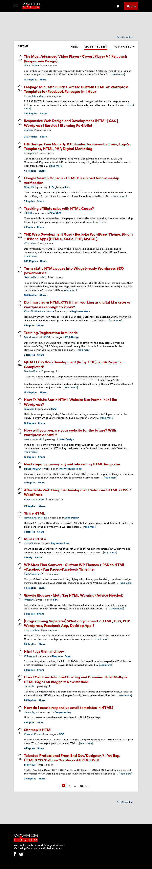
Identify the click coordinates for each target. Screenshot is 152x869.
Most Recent (95, 47)
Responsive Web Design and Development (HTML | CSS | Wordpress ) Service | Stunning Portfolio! (71, 123)
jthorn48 (28, 543)
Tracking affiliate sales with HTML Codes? (59, 208)
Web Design (72, 337)
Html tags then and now (44, 651)
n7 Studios (30, 243)
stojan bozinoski (33, 439)
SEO (53, 409)
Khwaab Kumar (33, 734)
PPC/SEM (55, 213)
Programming (62, 712)
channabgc (30, 712)
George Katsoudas (35, 277)
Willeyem (29, 656)
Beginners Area (61, 187)
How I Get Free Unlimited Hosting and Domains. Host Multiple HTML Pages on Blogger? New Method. (75, 679)
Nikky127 (29, 187)
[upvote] (20, 58)
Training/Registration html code (51, 332)
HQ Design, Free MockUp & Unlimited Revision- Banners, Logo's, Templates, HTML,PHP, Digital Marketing (77, 146)
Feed (74, 47)
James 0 (29, 686)
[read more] (118, 74)
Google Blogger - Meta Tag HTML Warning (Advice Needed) (73, 595)
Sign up (131, 6)
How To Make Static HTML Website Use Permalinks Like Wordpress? (70, 402)
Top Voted (123, 47)
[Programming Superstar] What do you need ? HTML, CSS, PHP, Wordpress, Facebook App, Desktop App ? (77, 623)
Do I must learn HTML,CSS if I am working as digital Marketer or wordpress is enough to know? (77, 304)
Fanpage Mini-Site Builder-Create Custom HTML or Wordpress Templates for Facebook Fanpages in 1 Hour (76, 89)
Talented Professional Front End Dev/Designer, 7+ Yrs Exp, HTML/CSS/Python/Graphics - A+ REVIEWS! (72, 757)
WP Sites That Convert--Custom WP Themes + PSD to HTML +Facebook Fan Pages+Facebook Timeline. (74, 567)
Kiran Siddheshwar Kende (39, 311)
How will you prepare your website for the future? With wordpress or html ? (70, 432)
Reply (28, 557)
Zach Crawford (32, 574)
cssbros (28, 130)
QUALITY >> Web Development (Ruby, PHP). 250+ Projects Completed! (72, 364)
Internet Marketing (70, 469)
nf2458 (28, 213)
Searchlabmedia (33, 96)
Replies (30, 79)
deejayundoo (31, 630)
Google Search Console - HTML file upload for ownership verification (71, 180)
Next (83, 785)
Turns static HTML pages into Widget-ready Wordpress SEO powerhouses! (74, 270)
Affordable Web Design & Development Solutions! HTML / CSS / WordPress (77, 492)
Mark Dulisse (31, 65)
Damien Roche (32, 371)
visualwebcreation (34, 499)
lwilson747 (29, 599)
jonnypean (30, 153)
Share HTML (34, 513)
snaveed (29, 409)
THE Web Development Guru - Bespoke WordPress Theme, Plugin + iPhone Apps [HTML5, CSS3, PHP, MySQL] (78, 236)
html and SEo (35, 538)
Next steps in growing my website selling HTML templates (72, 463)
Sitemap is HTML (38, 729)
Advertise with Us (125, 37)
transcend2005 (33, 468)
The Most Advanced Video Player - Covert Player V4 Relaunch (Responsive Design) (75, 58)
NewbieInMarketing (35, 517)
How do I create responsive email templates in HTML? (69, 707)
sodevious (29, 764)
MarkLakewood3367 (36, 337)
